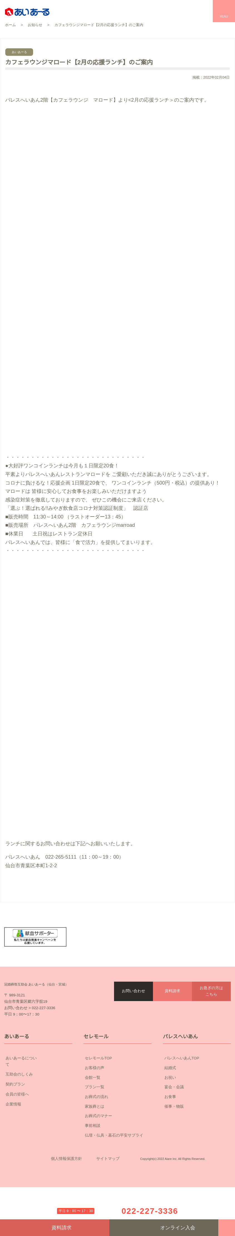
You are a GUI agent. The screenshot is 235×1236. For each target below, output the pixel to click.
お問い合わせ (133, 1010)
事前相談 (92, 1157)
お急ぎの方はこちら (211, 1011)
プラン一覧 (94, 1119)
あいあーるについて (38, 1090)
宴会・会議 (174, 1119)
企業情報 (38, 1130)
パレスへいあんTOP (181, 1090)
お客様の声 (94, 1099)
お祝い (170, 1109)
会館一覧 (92, 1109)
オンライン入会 (164, 1227)
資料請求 (172, 1010)
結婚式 (170, 1099)
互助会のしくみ (38, 1100)
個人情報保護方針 (66, 1199)
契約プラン (38, 1110)
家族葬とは (94, 1138)
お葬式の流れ (96, 1128)
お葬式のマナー (98, 1148)
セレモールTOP (98, 1090)
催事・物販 (174, 1138)
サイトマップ (108, 1199)
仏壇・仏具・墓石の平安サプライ (114, 1167)
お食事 (170, 1128)
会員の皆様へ (38, 1120)
